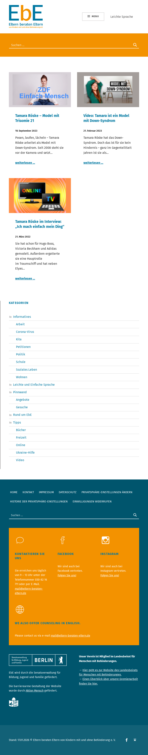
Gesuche (22, 407)
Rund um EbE (22, 415)
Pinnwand (20, 392)
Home (14, 492)
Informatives (22, 317)
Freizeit (21, 437)
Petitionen (23, 347)
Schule (20, 362)
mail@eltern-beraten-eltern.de (70, 635)
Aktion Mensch (35, 690)
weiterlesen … (25, 163)
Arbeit (20, 324)
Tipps (17, 422)
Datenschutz (68, 492)
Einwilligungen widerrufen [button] (92, 501)
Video (20, 460)
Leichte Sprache (121, 17)
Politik (20, 354)
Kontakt (28, 492)
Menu (95, 16)
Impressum (46, 492)
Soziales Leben (26, 369)
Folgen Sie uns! (67, 575)
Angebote (22, 400)
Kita (19, 339)
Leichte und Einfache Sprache (34, 384)
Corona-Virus (25, 332)
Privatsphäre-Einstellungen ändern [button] (107, 492)
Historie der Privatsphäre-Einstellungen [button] (39, 501)
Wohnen (21, 377)
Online (20, 445)
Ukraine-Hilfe (25, 452)
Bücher (21, 430)
